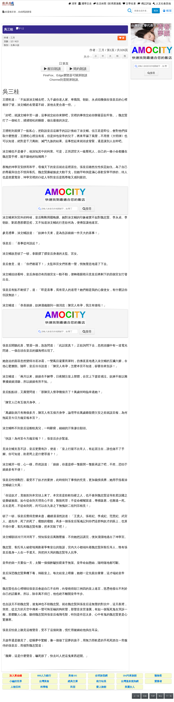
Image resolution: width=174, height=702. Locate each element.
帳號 (167, 10)
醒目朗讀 (54, 68)
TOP (153, 696)
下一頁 (169, 696)
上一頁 (136, 696)
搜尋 (88, 208)
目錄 (145, 696)
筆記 (160, 696)
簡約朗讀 (79, 68)
